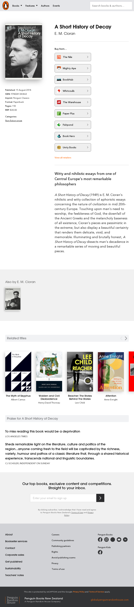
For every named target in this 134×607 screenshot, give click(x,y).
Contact (10, 548)
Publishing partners (61, 546)
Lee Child (80, 402)
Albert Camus (18, 399)
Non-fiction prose (13, 120)
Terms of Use (77, 512)
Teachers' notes (14, 575)
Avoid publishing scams (63, 557)
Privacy (55, 563)
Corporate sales (14, 554)
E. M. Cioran (65, 33)
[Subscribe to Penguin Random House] (100, 498)
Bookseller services (16, 541)
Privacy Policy (78, 591)
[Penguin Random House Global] (15, 600)
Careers (55, 534)
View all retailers (63, 157)
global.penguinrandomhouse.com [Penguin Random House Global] (110, 599)
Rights (55, 551)
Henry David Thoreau (49, 402)
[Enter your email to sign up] (63, 498)
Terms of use (58, 568)
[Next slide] (126, 338)
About (9, 534)
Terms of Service (96, 591)
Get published (13, 561)
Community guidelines (63, 540)
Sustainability (13, 568)
